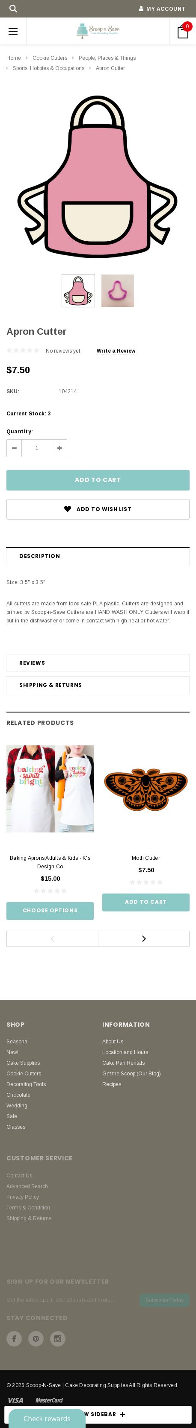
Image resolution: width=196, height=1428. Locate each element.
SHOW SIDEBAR (98, 1414)
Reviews (32, 662)
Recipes (111, 1084)
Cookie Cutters (50, 58)
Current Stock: (28, 414)
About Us (112, 1042)
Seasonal (17, 1042)
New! (12, 1052)
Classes (15, 1127)
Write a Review (116, 351)
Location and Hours (125, 1052)
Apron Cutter (110, 68)
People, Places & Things (107, 58)
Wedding (16, 1106)
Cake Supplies (23, 1063)
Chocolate (18, 1095)
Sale (11, 1116)
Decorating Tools (26, 1084)
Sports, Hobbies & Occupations (48, 68)
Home (13, 58)
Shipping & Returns (50, 685)
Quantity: (19, 432)
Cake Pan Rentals (123, 1063)
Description (39, 556)
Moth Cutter (146, 858)
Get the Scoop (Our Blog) (131, 1074)
